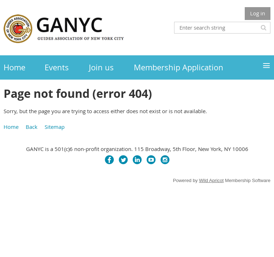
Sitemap (55, 126)
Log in (257, 13)
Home (11, 126)
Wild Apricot (211, 180)
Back (31, 126)
